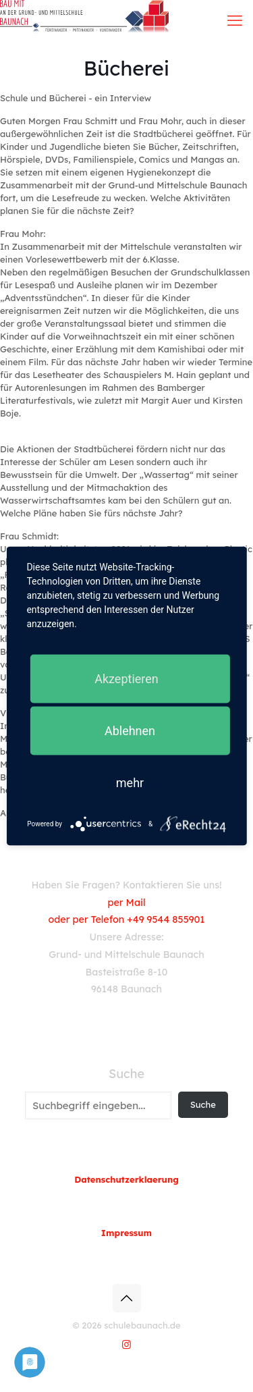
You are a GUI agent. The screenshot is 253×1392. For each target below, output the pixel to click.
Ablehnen (130, 731)
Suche (126, 1074)
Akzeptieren (126, 679)
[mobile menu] (234, 20)
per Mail (126, 902)
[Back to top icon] (127, 1298)
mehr (130, 783)
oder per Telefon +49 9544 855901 (127, 919)
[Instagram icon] (126, 1344)
